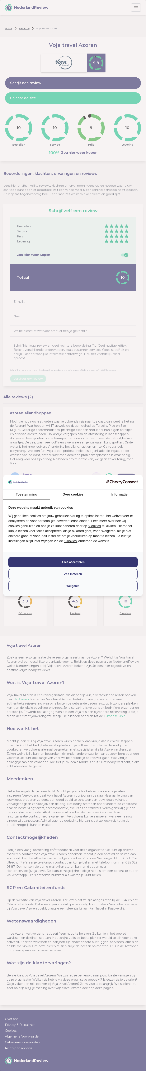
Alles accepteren (73, 562)
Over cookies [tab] (73, 494)
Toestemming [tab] (26, 494)
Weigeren (73, 586)
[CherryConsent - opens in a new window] (122, 482)
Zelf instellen (73, 574)
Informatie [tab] (119, 494)
